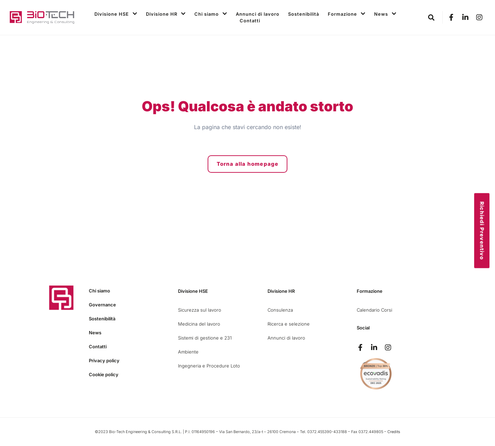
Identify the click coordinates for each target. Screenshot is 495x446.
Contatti (250, 20)
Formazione (346, 14)
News (385, 14)
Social (363, 327)
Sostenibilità (303, 14)
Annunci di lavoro (257, 14)
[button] (431, 17)
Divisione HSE (115, 14)
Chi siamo (210, 14)
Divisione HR (166, 14)
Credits (393, 431)
